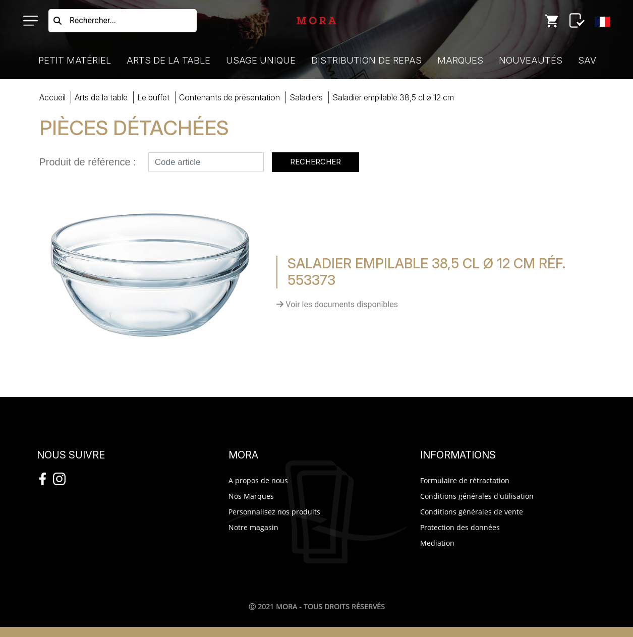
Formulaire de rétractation (464, 480)
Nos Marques (251, 496)
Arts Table (101, 97)
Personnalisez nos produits (274, 511)
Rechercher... (93, 20)
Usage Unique (261, 60)
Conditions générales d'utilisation (477, 496)
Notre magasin (253, 527)
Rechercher (315, 161)
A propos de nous (258, 480)
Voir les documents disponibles (337, 304)
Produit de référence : (87, 161)
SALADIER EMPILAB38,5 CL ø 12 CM (393, 97)
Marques (460, 60)
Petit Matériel (74, 60)
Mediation (437, 543)
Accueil (52, 97)
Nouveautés (530, 60)
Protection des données (460, 527)
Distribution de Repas (366, 60)
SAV (587, 60)
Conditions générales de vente (471, 511)
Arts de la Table (168, 60)
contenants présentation (229, 97)
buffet (153, 97)
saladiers (306, 97)
